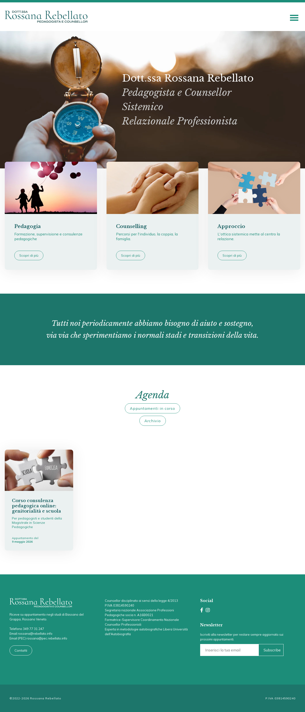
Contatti (21, 650)
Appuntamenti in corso (152, 408)
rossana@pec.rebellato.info (46, 638)
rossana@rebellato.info (35, 633)
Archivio (152, 420)
